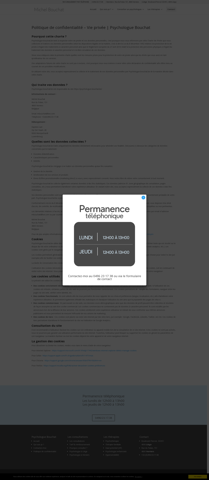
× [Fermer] (143, 197)
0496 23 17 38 (103, 276)
